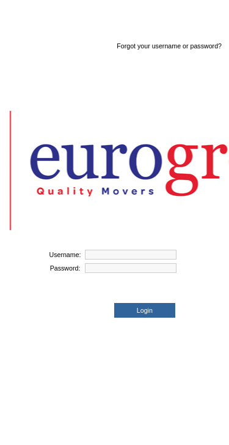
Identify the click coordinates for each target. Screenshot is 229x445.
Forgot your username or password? (169, 46)
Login (145, 310)
